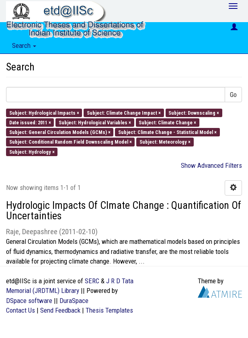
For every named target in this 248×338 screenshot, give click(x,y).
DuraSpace (73, 301)
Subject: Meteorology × (165, 142)
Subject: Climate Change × (167, 122)
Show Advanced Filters (211, 165)
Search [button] (24, 45)
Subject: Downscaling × (193, 112)
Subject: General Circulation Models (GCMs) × (60, 132)
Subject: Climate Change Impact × (124, 112)
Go (233, 95)
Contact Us (20, 310)
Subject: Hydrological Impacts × (44, 112)
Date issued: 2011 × (30, 122)
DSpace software (29, 301)
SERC (92, 281)
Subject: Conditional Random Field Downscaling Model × (70, 142)
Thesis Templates (109, 310)
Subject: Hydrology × (32, 151)
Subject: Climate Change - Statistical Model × (167, 132)
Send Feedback (60, 310)
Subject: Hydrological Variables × (95, 122)
